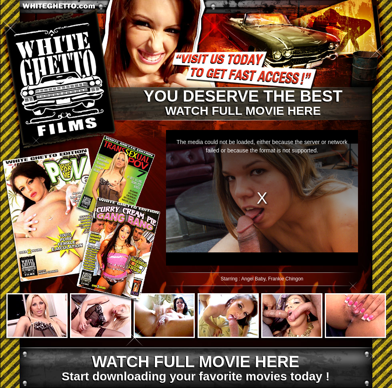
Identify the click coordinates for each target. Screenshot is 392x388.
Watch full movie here (242, 103)
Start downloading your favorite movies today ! (195, 368)
